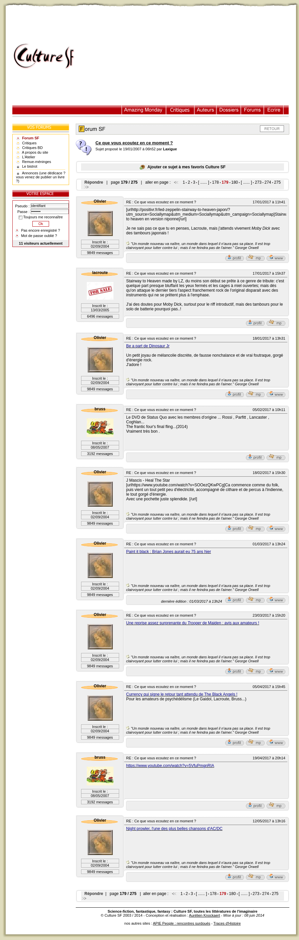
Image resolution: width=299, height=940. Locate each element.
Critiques (180, 109)
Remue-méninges (36, 162)
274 (267, 182)
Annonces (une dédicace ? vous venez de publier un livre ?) (40, 177)
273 (258, 182)
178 (215, 182)
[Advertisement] (188, 56)
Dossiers (229, 109)
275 (277, 182)
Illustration (144, 109)
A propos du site (35, 152)
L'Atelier (28, 157)
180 (234, 182)
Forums (252, 109)
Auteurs (206, 109)
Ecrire (273, 109)
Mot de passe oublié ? (39, 236)
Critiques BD (32, 148)
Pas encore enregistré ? (40, 230)
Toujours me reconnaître (41, 217)
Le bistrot (29, 166)
